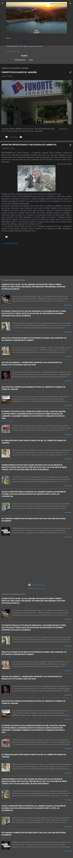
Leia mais (67, 305)
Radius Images (41, 588)
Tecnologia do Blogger (36, 585)
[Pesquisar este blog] (36, 51)
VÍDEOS (60, 60)
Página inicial (15, 60)
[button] (70, 72)
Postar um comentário (10, 244)
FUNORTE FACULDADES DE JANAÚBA (19, 72)
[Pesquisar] (70, 4)
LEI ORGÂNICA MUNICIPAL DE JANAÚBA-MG (39, 60)
